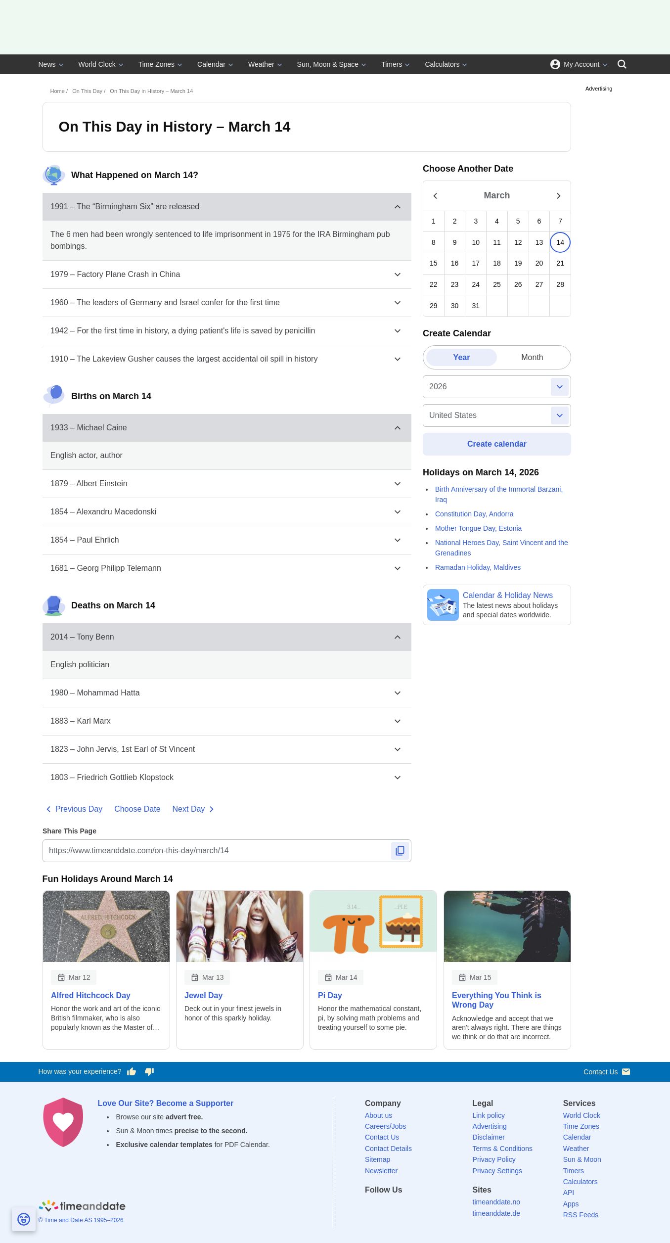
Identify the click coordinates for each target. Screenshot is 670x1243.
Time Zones (156, 64)
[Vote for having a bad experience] (149, 1072)
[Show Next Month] (559, 195)
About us (378, 1115)
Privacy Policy (494, 1159)
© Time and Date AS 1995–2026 (81, 1220)
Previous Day (72, 809)
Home (57, 91)
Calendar (211, 64)
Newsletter (381, 1171)
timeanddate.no (497, 1202)
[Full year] (496, 387)
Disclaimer (489, 1137)
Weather (261, 64)
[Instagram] (423, 1207)
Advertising (490, 1126)
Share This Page (69, 831)
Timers (391, 64)
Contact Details (388, 1148)
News (47, 64)
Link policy (489, 1115)
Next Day (195, 809)
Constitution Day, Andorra (474, 513)
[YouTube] (440, 1207)
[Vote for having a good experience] (131, 1072)
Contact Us (607, 1071)
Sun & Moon (582, 1159)
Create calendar (497, 444)
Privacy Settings (497, 1171)
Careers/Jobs (385, 1126)
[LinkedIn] (406, 1207)
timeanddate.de (497, 1213)
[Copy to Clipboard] (399, 851)
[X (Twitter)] (389, 1207)
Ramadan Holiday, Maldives (478, 567)
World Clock (97, 64)
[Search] (622, 64)
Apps (571, 1204)
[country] (497, 415)
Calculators (442, 64)
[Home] (82, 1207)
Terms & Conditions (503, 1148)
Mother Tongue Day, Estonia (478, 528)
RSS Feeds (581, 1215)
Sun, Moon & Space (328, 64)
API (569, 1193)
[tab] (461, 357)
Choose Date (137, 809)
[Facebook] (372, 1207)
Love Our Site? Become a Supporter (166, 1103)
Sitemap (377, 1159)
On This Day (87, 91)
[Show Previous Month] (435, 195)
